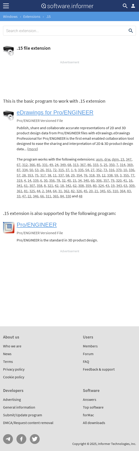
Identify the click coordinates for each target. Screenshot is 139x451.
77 (132, 175)
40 (69, 180)
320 (119, 180)
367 (83, 164)
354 (79, 175)
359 (88, 185)
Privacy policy (13, 369)
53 (37, 169)
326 (79, 190)
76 (85, 175)
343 (119, 185)
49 (51, 164)
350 (112, 164)
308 (81, 185)
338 (110, 175)
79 (112, 180)
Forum (88, 353)
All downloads (94, 422)
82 (73, 190)
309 (132, 185)
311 (48, 196)
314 (122, 164)
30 (45, 180)
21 (96, 190)
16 (130, 180)
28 (24, 175)
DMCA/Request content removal (28, 422)
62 (75, 185)
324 (101, 185)
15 (74, 180)
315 (61, 169)
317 (43, 175)
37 (67, 169)
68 (69, 164)
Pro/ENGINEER (37, 225)
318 (92, 175)
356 (52, 180)
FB (21, 439)
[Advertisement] (69, 78)
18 (62, 185)
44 (38, 190)
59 (116, 175)
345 (102, 190)
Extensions (31, 16)
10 (125, 169)
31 (60, 190)
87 (18, 169)
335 (81, 169)
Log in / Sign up (133, 6)
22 (29, 196)
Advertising (12, 399)
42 (56, 185)
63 (125, 185)
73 (105, 169)
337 (61, 175)
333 (95, 164)
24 (56, 164)
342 (68, 185)
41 (125, 180)
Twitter (35, 439)
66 (42, 196)
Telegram (8, 439)
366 (32, 164)
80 (95, 185)
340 (86, 180)
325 (32, 190)
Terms (8, 361)
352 (99, 169)
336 (131, 169)
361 (19, 190)
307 (32, 185)
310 (115, 190)
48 (80, 196)
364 (122, 190)
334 (25, 169)
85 (38, 164)
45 (85, 190)
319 (19, 180)
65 (109, 190)
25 (105, 164)
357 (106, 180)
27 (92, 169)
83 (129, 190)
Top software (93, 407)
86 (89, 164)
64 (55, 190)
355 (126, 175)
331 (45, 164)
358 (39, 185)
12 (103, 175)
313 (75, 164)
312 (25, 164)
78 (58, 180)
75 (37, 175)
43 (107, 185)
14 (29, 180)
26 (42, 169)
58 (67, 175)
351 (48, 169)
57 (18, 175)
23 (122, 159)
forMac (88, 415)
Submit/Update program (22, 415)
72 (55, 169)
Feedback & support (99, 369)
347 (128, 159)
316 (111, 169)
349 (63, 164)
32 (64, 180)
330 (68, 196)
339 (36, 180)
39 (98, 175)
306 (99, 180)
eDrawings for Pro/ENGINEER (55, 112)
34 (80, 180)
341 (19, 185)
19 (113, 185)
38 (49, 175)
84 (62, 196)
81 (26, 190)
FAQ (86, 361)
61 (26, 185)
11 (55, 175)
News (7, 353)
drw (107, 159)
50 (31, 169)
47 (24, 196)
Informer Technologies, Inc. (117, 444)
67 (18, 164)
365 (55, 196)
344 (48, 190)
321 (50, 185)
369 (130, 164)
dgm (115, 159)
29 (73, 175)
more (32, 149)
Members (90, 346)
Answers (89, 399)
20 (91, 190)
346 (36, 196)
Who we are (12, 346)
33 (18, 196)
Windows (10, 16)
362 (66, 190)
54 (87, 169)
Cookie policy (13, 377)
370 (119, 169)
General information (19, 407)
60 (92, 180)
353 (30, 175)
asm (99, 159)
